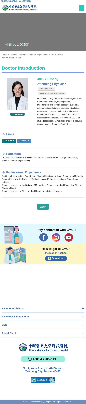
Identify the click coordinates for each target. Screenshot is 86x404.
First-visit (9, 141)
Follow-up (24, 141)
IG (56, 237)
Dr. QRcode (17, 114)
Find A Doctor (57, 55)
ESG (4, 324)
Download (58, 258)
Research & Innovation (15, 316)
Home (4, 55)
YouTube (68, 237)
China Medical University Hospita (43, 347)
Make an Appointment (38, 55)
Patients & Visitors (13, 308)
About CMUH (9, 333)
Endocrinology (47, 88)
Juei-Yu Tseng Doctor (11, 58)
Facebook (43, 237)
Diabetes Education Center (52, 93)
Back (43, 206)
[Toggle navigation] (81, 8)
